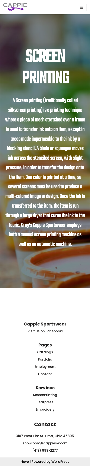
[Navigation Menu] (82, 7)
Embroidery (45, 409)
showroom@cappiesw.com (45, 443)
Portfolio (45, 359)
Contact (45, 374)
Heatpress (45, 402)
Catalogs (45, 352)
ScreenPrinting (45, 395)
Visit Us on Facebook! (45, 331)
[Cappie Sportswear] (15, 7)
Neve (25, 461)
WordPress (60, 461)
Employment (45, 366)
